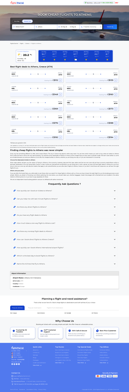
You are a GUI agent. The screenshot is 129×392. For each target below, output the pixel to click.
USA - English (15, 353)
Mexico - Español (16, 357)
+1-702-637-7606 (30, 381)
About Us (35, 350)
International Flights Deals (84, 350)
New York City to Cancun (62, 350)
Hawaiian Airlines (104, 357)
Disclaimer (22, 389)
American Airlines (105, 350)
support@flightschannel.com (21, 376)
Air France (95, 313)
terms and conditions (43, 147)
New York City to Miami (62, 355)
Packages (36, 360)
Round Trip (27, 21)
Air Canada (67, 313)
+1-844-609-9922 (24, 378)
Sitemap (35, 355)
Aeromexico (41, 313)
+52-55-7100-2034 (41, 381)
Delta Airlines (103, 352)
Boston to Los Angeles (61, 352)
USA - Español (16, 355)
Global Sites (19, 351)
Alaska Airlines (104, 355)
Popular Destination (34, 308)
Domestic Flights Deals (84, 352)
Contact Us (36, 352)
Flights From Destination (55, 308)
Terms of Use (14, 389)
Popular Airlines (17, 308)
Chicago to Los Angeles (62, 357)
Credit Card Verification (39, 362)
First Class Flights (82, 357)
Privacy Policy (42, 389)
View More (37, 365)
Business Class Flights (83, 360)
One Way (16, 21)
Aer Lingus (13, 313)
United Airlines (104, 360)
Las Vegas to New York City (63, 360)
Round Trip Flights (82, 355)
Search (110, 27)
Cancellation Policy (31, 389)
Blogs (34, 357)
